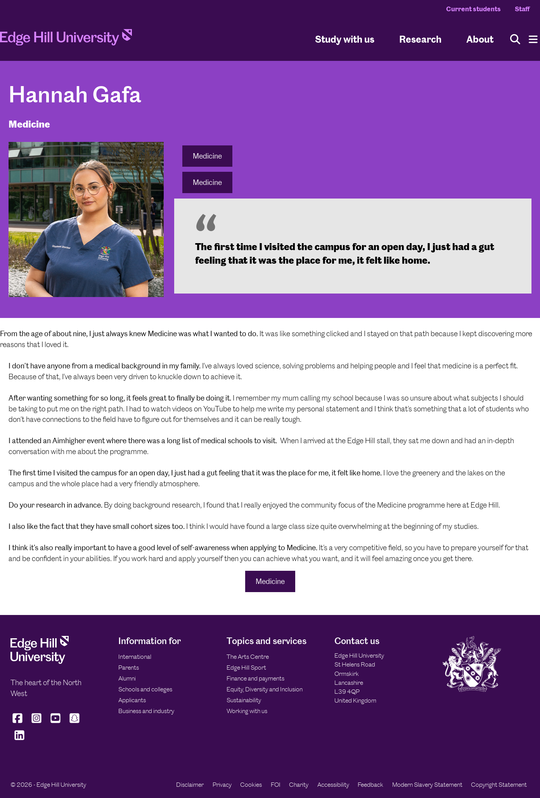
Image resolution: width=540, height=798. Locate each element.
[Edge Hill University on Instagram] (36, 723)
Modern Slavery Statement (427, 784)
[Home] (66, 39)
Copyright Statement (499, 784)
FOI (275, 784)
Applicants (132, 700)
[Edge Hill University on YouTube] (55, 723)
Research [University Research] (420, 39)
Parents (128, 667)
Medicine (207, 156)
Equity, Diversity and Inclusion (265, 689)
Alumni (127, 678)
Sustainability (244, 700)
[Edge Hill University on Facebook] (18, 723)
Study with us (344, 39)
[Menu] (533, 39)
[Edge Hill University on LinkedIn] (19, 740)
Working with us (247, 711)
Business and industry (146, 711)
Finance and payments (255, 678)
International (134, 656)
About (479, 39)
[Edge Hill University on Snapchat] (74, 723)
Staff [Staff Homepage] (522, 9)
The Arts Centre (248, 656)
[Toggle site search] (515, 39)
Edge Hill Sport (246, 667)
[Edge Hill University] (39, 661)
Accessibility (333, 784)
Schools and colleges (145, 689)
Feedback (370, 784)
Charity (298, 784)
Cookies (251, 784)
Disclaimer (190, 784)
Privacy (222, 784)
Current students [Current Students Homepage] (473, 9)
